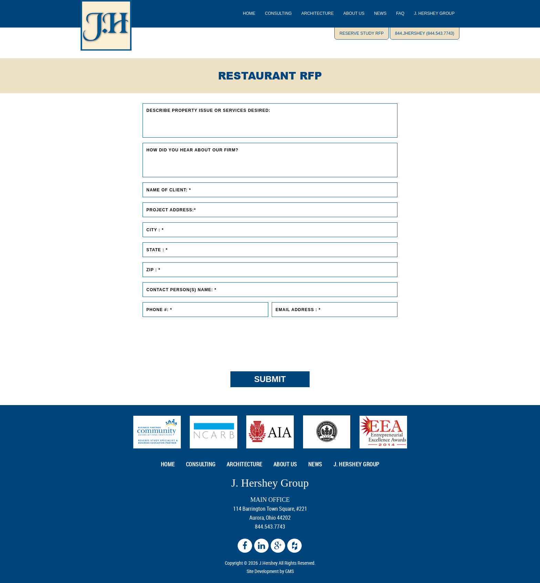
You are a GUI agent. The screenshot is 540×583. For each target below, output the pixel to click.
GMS (289, 571)
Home (249, 13)
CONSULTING (278, 13)
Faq (400, 13)
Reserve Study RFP (362, 33)
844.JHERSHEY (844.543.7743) (424, 33)
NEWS (380, 13)
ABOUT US (353, 13)
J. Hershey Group (434, 13)
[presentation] (270, 340)
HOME (168, 464)
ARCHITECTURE (317, 13)
